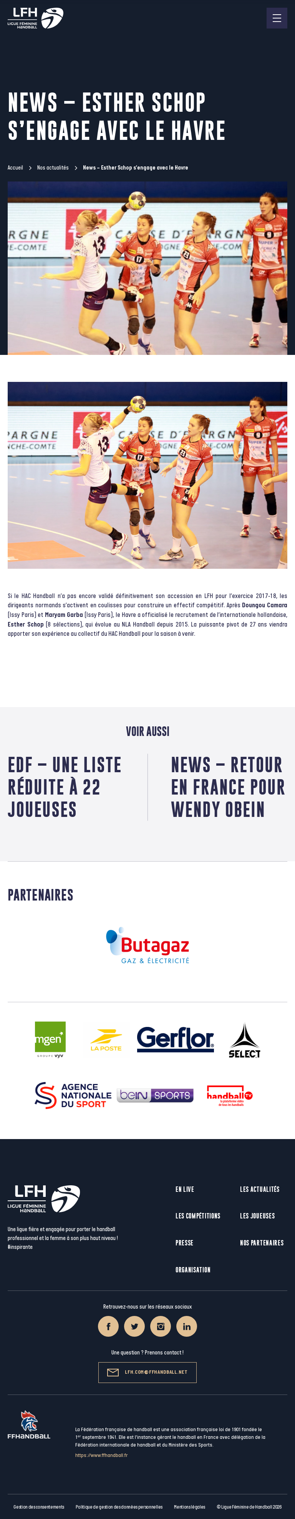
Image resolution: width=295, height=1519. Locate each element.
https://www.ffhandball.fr (101, 1455)
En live (185, 1189)
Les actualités (260, 1189)
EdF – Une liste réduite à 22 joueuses (65, 787)
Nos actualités (53, 167)
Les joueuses (257, 1216)
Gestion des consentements (38, 1507)
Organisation (193, 1270)
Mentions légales (189, 1507)
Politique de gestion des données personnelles (119, 1507)
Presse (185, 1243)
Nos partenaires (262, 1243)
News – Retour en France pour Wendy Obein (228, 787)
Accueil (15, 167)
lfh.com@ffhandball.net (147, 1372)
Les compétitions (198, 1216)
